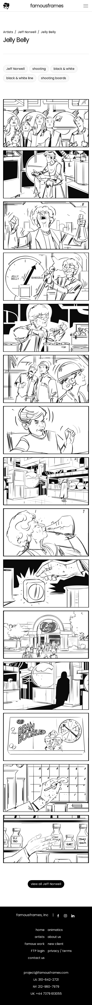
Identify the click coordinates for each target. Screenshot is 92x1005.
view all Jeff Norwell (46, 884)
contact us (36, 958)
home (40, 930)
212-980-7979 (48, 986)
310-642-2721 (48, 979)
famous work (35, 944)
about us (54, 937)
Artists (8, 32)
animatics (55, 930)
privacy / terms (60, 951)
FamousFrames (46, 6)
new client (55, 944)
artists (40, 937)
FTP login (38, 951)
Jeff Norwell (27, 32)
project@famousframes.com (46, 972)
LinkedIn (73, 916)
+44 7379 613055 (49, 993)
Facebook (58, 916)
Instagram (65, 916)
